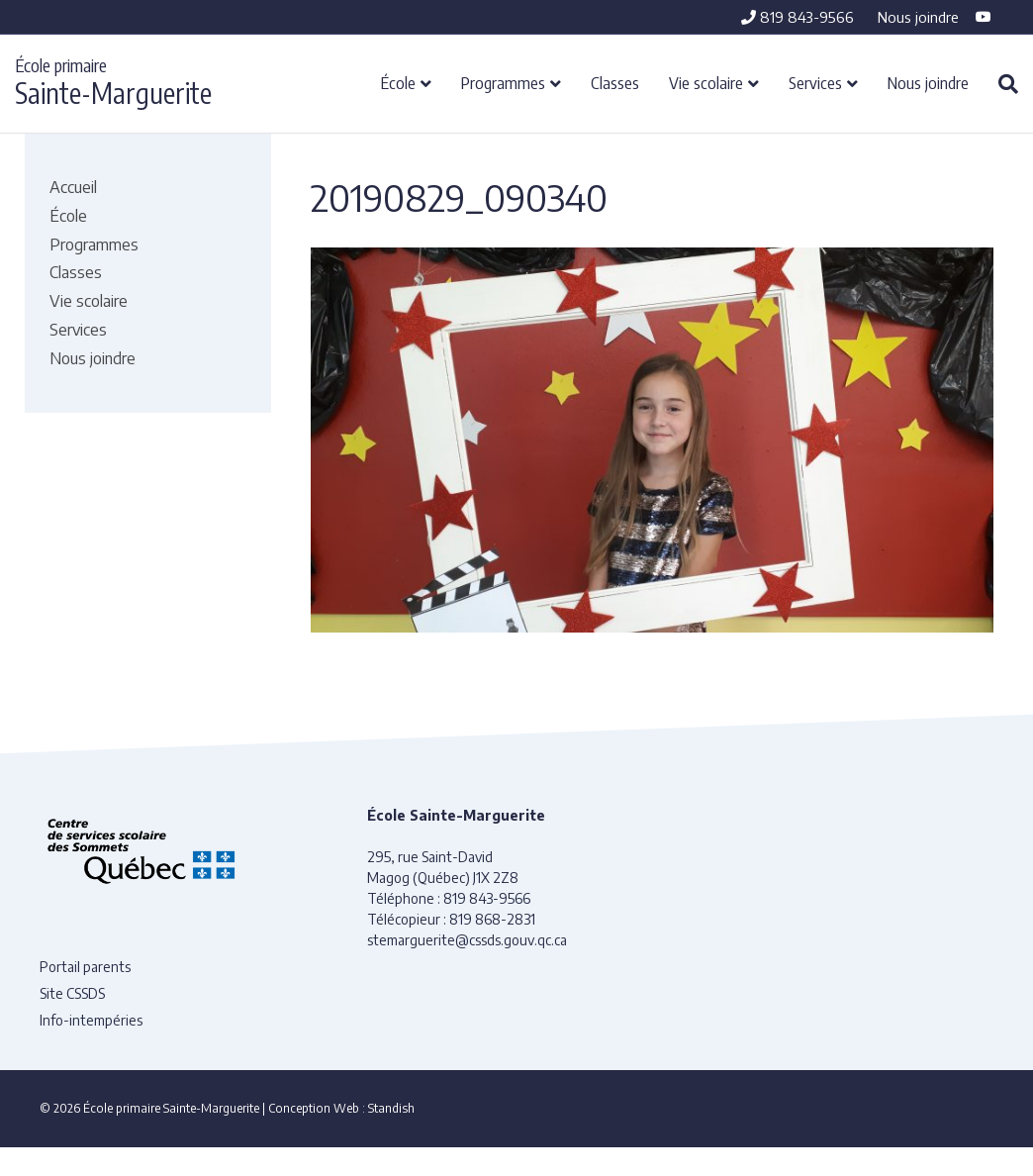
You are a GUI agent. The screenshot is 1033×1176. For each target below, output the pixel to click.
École (398, 82)
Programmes (503, 82)
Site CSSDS (72, 993)
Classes (615, 82)
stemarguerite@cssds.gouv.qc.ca (467, 939)
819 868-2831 (492, 919)
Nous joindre (918, 17)
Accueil (73, 187)
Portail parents (85, 966)
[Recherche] (1001, 84)
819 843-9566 (797, 17)
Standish (391, 1108)
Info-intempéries (91, 1020)
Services (815, 82)
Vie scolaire (706, 82)
